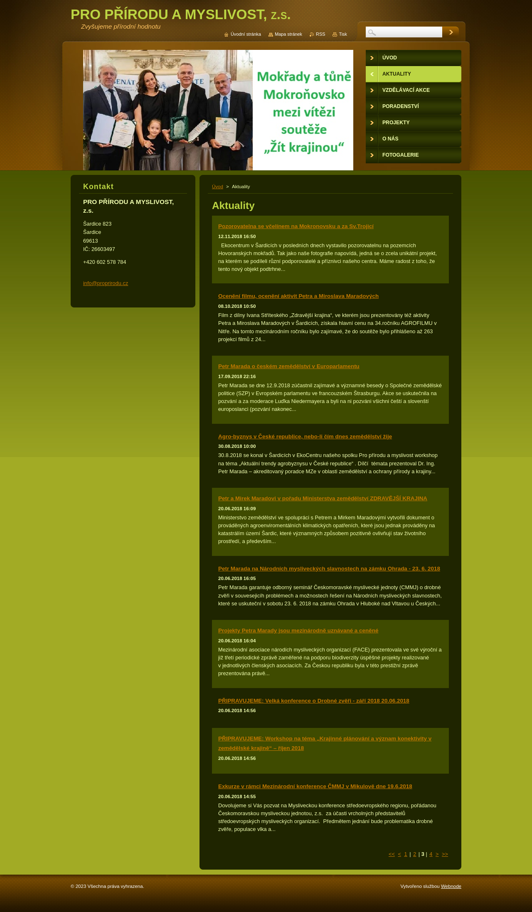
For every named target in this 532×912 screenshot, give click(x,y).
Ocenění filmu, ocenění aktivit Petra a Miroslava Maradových (298, 296)
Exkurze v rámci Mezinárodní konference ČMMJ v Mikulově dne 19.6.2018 (315, 786)
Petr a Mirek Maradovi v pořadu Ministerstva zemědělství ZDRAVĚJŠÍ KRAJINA (322, 498)
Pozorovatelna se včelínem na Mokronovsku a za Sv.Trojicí (296, 226)
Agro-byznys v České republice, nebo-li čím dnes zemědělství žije (305, 436)
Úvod (217, 186)
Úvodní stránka (246, 34)
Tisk (343, 34)
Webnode (451, 886)
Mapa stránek (288, 34)
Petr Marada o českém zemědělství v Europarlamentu (289, 366)
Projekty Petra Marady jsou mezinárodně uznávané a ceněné (298, 630)
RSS (320, 34)
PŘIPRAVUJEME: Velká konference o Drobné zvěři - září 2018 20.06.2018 (313, 701)
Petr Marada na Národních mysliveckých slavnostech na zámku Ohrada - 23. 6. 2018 (329, 568)
